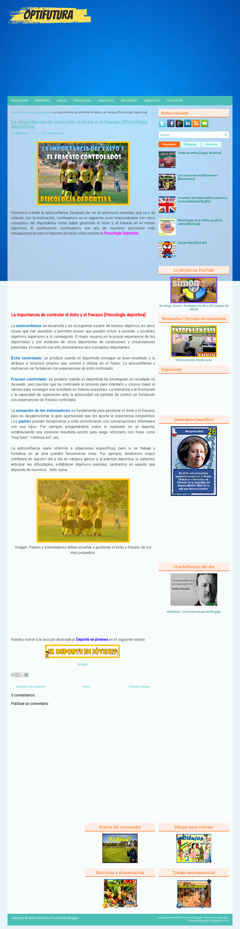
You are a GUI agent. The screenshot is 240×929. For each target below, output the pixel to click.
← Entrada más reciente (28, 686)
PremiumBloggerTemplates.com (208, 920)
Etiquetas (190, 144)
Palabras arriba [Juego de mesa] (199, 153)
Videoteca (152, 100)
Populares (169, 144)
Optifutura (21, 133)
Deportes (42, 100)
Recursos (129, 100)
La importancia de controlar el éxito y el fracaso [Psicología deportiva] (79, 124)
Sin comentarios (52, 133)
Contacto (175, 100)
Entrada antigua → (141, 686)
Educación (19, 100)
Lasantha (222, 917)
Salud (62, 100)
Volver (82, 664)
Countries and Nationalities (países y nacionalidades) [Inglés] (202, 199)
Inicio (16, 112)
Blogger (215, 611)
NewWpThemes (181, 917)
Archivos (212, 144)
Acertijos (106, 100)
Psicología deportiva (36, 112)
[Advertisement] (120, 61)
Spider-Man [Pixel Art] (192, 243)
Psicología (82, 100)
